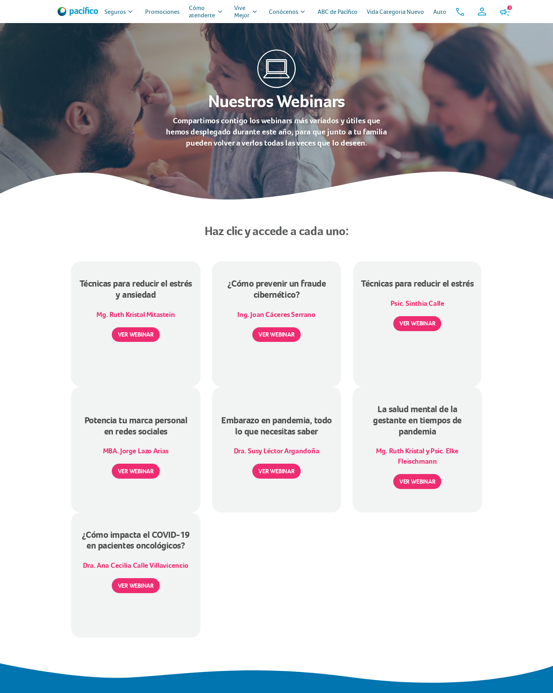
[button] (460, 11)
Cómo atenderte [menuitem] (207, 11)
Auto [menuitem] (439, 11)
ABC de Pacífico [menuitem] (338, 11)
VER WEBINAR (136, 334)
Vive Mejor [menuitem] (247, 11)
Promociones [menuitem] (162, 11)
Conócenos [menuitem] (288, 11)
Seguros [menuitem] (120, 11)
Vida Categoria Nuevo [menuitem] (395, 11)
